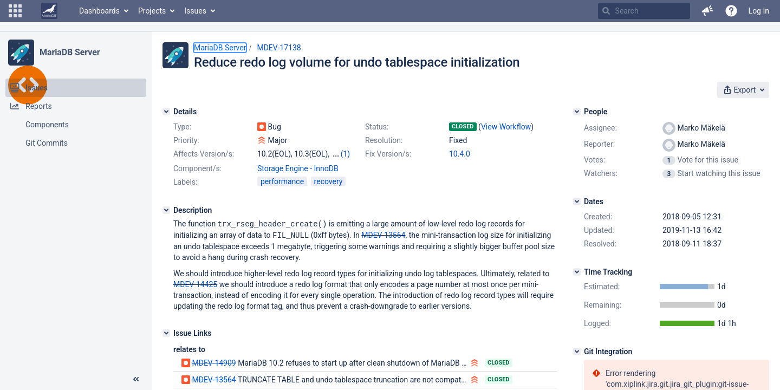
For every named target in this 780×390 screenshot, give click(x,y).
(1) (345, 154)
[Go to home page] (49, 11)
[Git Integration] (577, 351)
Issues (195, 10)
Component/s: (197, 168)
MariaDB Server (70, 52)
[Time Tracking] (577, 272)
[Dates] (577, 201)
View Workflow (506, 126)
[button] (15, 11)
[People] (577, 111)
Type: (182, 126)
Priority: (186, 140)
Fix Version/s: (388, 154)
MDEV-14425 (195, 283)
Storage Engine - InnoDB (298, 168)
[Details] (166, 111)
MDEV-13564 (383, 234)
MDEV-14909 (214, 362)
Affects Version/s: (203, 154)
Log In (759, 10)
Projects (152, 10)
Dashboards (99, 10)
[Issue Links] (166, 332)
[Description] (166, 210)
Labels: (185, 182)
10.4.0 (459, 154)
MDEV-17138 (279, 47)
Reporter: (599, 144)
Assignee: (600, 127)
